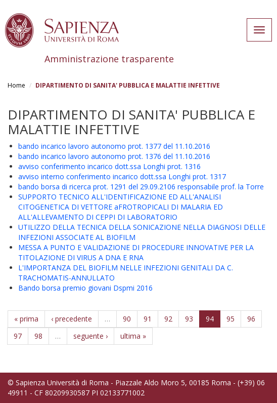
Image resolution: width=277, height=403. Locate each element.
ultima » (133, 336)
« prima (26, 319)
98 (38, 336)
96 (251, 319)
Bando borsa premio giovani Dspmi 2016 (85, 288)
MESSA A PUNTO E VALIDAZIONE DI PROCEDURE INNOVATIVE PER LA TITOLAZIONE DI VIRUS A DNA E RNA (136, 252)
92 (168, 319)
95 (230, 319)
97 (18, 336)
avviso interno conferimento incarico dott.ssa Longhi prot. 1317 (122, 176)
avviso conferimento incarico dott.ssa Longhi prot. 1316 (109, 166)
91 (148, 319)
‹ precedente (71, 319)
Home (16, 85)
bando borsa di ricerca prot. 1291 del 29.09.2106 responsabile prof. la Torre (141, 186)
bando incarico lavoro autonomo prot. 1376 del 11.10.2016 (114, 156)
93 (189, 319)
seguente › (90, 336)
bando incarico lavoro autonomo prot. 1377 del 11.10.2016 (114, 146)
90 (127, 319)
